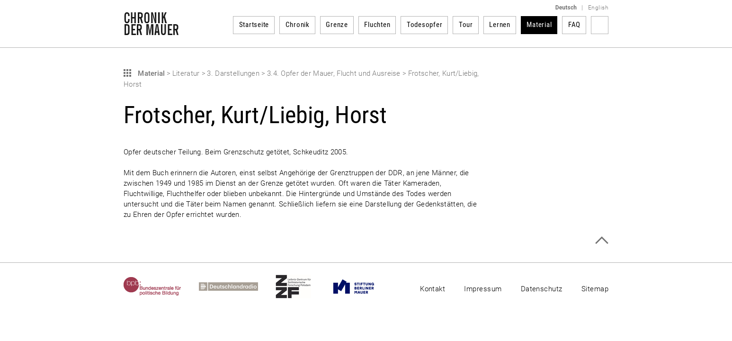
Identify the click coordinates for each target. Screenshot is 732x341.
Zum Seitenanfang (601, 240)
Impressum (482, 289)
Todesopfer (425, 24)
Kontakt (432, 289)
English (598, 7)
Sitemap (594, 289)
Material (539, 24)
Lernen (499, 24)
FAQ (574, 24)
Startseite (254, 24)
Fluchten (377, 24)
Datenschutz (541, 289)
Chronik (298, 24)
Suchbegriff (599, 25)
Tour (466, 24)
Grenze (337, 24)
